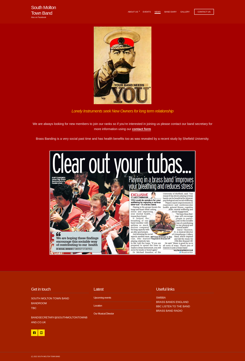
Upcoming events (102, 297)
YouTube (41, 332)
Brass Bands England (172, 302)
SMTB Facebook (34, 332)
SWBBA (161, 297)
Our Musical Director (104, 313)
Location (98, 305)
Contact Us (204, 12)
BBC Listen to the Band (173, 306)
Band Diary (170, 12)
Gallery (185, 12)
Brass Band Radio (169, 310)
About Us (133, 12)
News (157, 12)
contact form (141, 129)
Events (147, 12)
